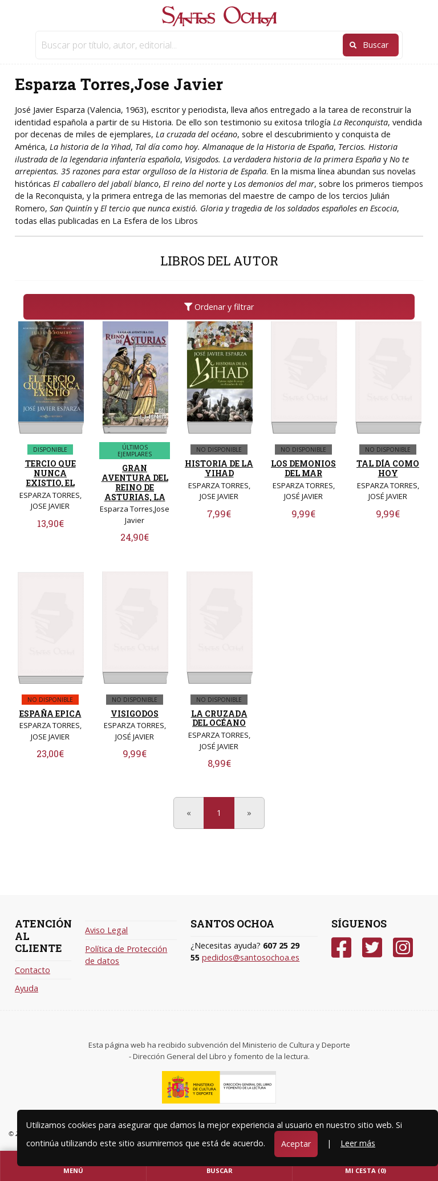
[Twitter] (372, 947)
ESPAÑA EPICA (50, 713)
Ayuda (26, 988)
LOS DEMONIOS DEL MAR (303, 468)
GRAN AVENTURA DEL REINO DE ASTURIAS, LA (135, 482)
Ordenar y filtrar (219, 306)
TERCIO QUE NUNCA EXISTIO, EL (50, 473)
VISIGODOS (135, 713)
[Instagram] (403, 947)
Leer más (357, 1143)
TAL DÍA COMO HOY (387, 468)
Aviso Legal (106, 930)
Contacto (32, 970)
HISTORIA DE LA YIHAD (219, 468)
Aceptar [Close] (296, 1143)
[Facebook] (341, 947)
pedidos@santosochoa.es (250, 957)
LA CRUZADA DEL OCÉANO (219, 718)
